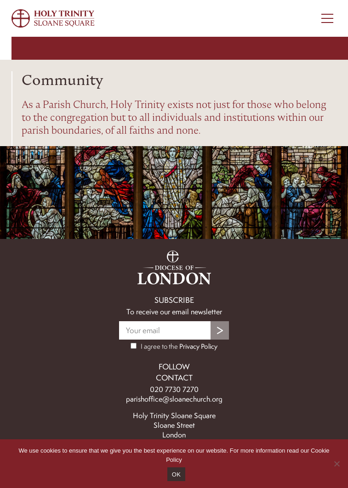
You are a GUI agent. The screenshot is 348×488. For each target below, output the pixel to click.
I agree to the (174, 346)
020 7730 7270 (174, 389)
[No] (336, 463)
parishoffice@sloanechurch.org (174, 399)
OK (176, 474)
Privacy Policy (198, 346)
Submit (220, 330)
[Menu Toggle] (327, 18)
